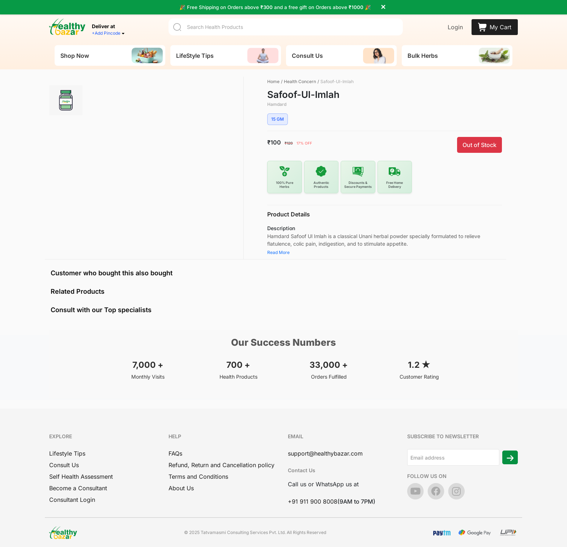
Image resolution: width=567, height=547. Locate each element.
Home (273, 78)
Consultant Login (72, 496)
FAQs (175, 449)
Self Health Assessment (81, 473)
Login (455, 20)
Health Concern (300, 78)
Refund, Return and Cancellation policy (221, 461)
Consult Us (64, 461)
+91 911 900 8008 (312, 497)
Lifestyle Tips (67, 449)
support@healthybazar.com (325, 449)
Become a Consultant (78, 484)
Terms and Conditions (198, 473)
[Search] (286, 20)
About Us (181, 484)
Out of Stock (479, 141)
